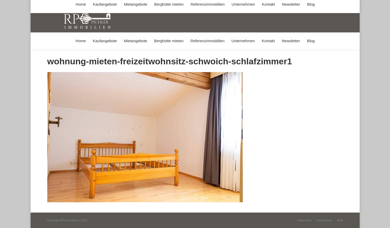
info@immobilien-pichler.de (169, 5)
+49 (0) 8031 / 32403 (128, 5)
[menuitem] (80, 41)
